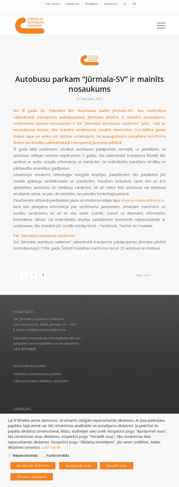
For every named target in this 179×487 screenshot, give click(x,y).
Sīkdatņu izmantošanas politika (37, 374)
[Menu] (159, 25)
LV (125, 4)
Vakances (72, 4)
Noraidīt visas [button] (116, 465)
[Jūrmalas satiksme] (74, 25)
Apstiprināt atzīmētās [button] (33, 465)
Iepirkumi (110, 4)
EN (134, 4)
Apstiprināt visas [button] (78, 465)
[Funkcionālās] (44, 455)
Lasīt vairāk (51, 447)
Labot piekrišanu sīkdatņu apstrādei (41, 381)
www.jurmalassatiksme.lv (142, 200)
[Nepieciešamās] (10, 455)
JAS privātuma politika (29, 365)
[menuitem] (53, 4)
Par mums (52, 4)
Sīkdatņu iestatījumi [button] (32, 476)
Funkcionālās (58, 455)
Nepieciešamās (25, 455)
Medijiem (91, 4)
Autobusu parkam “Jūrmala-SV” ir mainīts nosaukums (89, 84)
